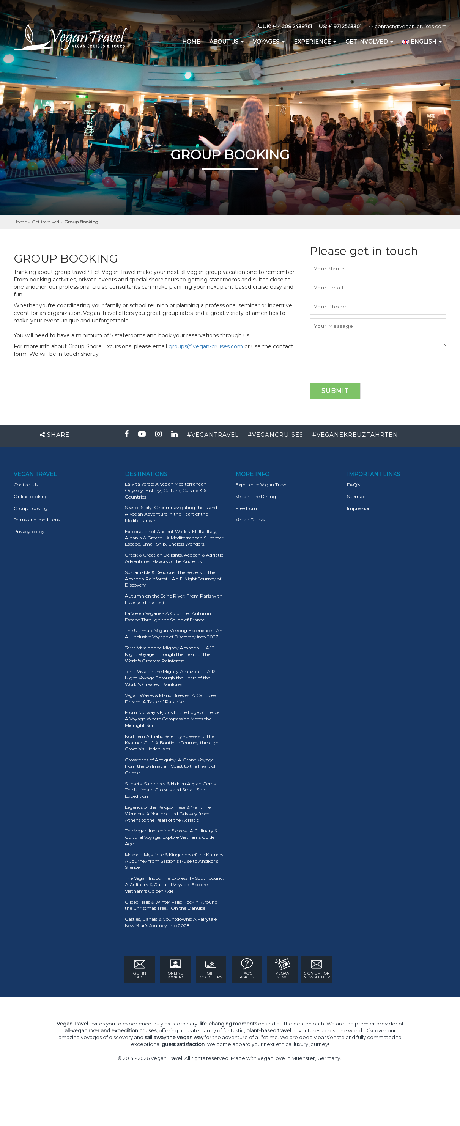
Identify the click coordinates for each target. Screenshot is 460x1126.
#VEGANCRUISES (275, 434)
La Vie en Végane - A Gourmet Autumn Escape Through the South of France (168, 616)
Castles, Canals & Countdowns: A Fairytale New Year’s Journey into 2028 (171, 922)
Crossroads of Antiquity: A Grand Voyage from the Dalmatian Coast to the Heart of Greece (170, 766)
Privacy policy (29, 531)
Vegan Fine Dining (256, 496)
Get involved (46, 222)
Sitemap (356, 496)
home (191, 41)
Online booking (31, 496)
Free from (246, 508)
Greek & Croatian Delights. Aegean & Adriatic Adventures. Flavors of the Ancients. (174, 558)
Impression (359, 508)
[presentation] (367, 368)
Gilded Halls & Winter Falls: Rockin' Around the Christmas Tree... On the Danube (171, 905)
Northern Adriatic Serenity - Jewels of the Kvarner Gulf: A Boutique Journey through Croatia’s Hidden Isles (172, 742)
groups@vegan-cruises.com (206, 346)
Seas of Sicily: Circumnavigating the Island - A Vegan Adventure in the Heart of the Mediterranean (172, 514)
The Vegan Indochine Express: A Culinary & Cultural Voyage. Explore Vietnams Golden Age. (171, 837)
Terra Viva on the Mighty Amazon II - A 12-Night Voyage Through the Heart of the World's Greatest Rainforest (171, 677)
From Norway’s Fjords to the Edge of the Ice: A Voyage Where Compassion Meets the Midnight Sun (173, 718)
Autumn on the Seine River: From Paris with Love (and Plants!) (173, 599)
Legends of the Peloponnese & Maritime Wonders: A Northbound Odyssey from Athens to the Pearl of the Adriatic (168, 813)
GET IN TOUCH (140, 969)
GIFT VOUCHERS (211, 969)
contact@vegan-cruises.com (407, 26)
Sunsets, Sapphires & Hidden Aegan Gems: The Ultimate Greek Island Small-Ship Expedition (171, 790)
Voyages (269, 41)
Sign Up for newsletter (317, 969)
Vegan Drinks (250, 519)
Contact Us (26, 485)
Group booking (30, 508)
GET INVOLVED (369, 41)
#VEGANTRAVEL (213, 434)
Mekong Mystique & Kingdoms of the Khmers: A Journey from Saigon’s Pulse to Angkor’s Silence (174, 861)
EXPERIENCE (315, 41)
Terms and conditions (37, 519)
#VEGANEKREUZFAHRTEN (355, 434)
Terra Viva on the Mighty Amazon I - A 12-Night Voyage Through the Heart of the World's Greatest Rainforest (170, 654)
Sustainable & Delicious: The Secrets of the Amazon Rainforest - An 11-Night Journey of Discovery (173, 578)
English (422, 41)
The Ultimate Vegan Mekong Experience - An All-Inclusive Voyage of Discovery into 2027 (173, 633)
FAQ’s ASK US (247, 969)
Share (54, 434)
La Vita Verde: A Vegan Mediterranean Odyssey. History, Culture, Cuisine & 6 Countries (165, 490)
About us (227, 41)
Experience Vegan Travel (262, 485)
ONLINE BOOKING (175, 969)
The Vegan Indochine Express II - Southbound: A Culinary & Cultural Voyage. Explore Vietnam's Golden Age (174, 884)
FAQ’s (353, 485)
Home (21, 222)
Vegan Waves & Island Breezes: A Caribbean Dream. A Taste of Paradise (172, 698)
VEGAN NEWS (282, 969)
